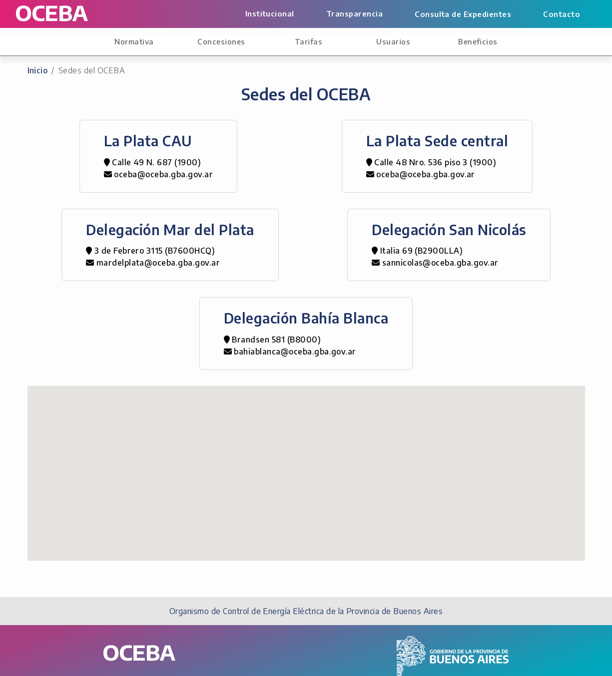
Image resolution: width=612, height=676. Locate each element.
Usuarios (393, 41)
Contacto (561, 13)
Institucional (269, 13)
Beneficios (478, 41)
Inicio (37, 70)
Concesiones (221, 41)
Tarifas (308, 41)
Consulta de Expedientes (463, 13)
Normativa (133, 41)
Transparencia (354, 13)
